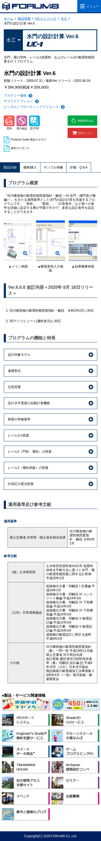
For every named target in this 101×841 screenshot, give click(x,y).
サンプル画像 (53, 167)
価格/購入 (30, 167)
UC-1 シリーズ (45, 18)
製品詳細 (10, 167)
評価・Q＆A (78, 167)
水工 (64, 18)
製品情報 (24, 18)
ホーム (8, 18)
